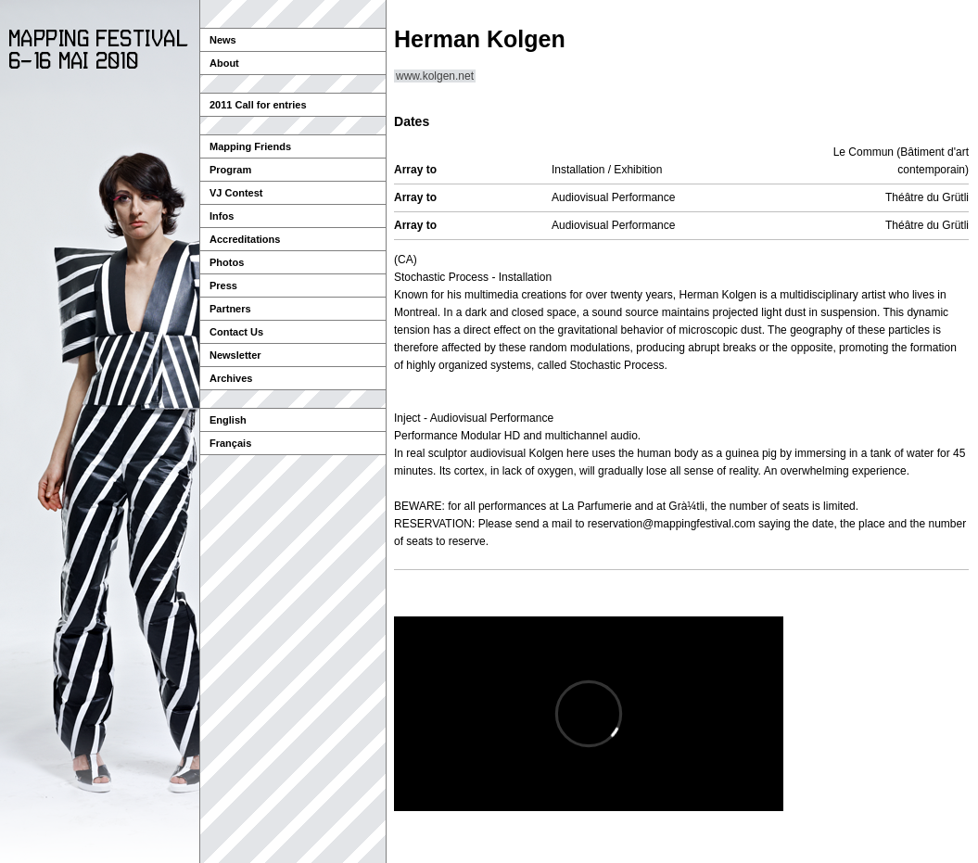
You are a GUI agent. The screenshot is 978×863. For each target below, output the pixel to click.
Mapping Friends (250, 146)
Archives (231, 378)
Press (223, 285)
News (223, 39)
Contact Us (236, 331)
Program (230, 169)
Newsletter (235, 355)
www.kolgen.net (435, 76)
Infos (222, 216)
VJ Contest (236, 192)
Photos (227, 262)
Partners (230, 308)
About (224, 63)
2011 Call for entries (258, 104)
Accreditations (245, 239)
